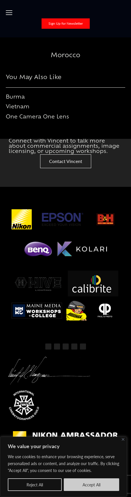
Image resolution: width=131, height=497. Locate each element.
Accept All (91, 485)
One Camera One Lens (37, 117)
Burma (15, 97)
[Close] (123, 439)
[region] (63, 467)
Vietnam (17, 107)
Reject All (35, 485)
